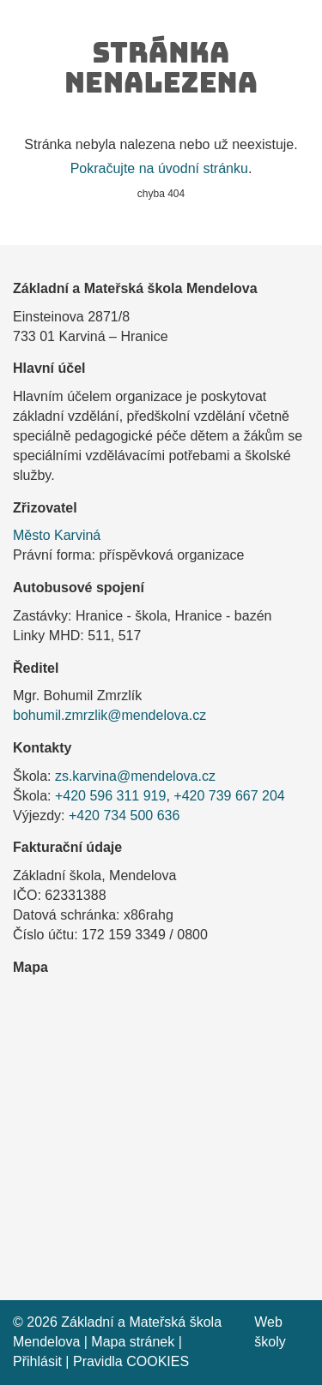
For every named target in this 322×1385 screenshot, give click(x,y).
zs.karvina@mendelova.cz (135, 776)
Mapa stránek (132, 1341)
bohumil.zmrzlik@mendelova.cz (109, 715)
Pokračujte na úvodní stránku (159, 168)
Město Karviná (56, 535)
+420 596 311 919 (110, 795)
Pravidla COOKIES (131, 1361)
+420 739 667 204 (228, 795)
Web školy (269, 1332)
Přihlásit (37, 1361)
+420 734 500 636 (124, 815)
